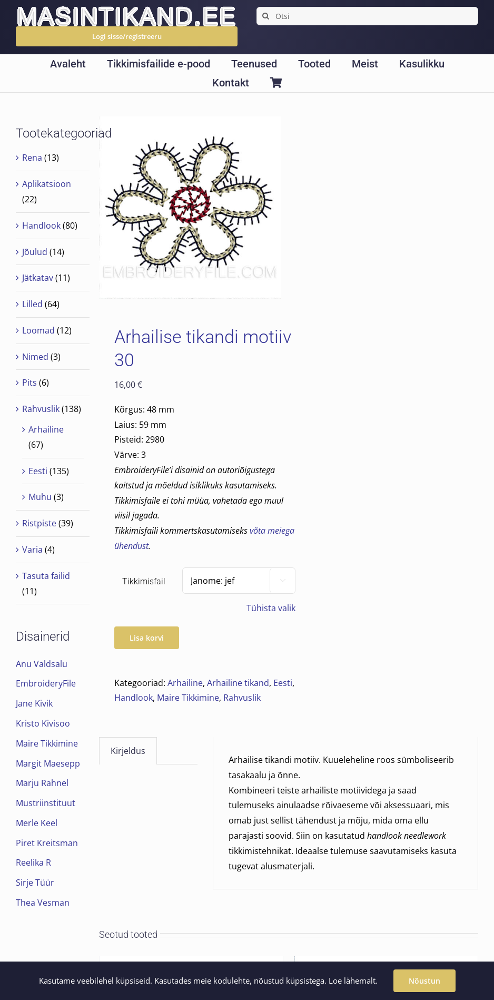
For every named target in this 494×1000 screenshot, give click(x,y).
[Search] (265, 16)
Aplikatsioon (46, 184)
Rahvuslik (242, 697)
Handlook (133, 697)
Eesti (282, 683)
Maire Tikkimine (188, 697)
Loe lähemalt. (353, 980)
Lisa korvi (147, 638)
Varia (32, 549)
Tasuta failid (46, 576)
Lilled (32, 304)
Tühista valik (270, 608)
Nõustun (424, 981)
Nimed (35, 356)
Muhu (40, 497)
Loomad (38, 330)
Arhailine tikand (238, 683)
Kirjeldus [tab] (128, 751)
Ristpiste (39, 523)
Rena (32, 157)
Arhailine (185, 683)
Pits (29, 382)
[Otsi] (367, 16)
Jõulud (34, 252)
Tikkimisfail (143, 581)
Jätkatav (37, 277)
